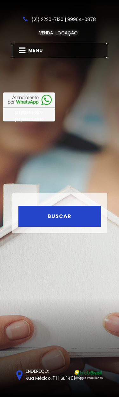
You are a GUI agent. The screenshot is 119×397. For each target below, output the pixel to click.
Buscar (59, 216)
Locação (67, 33)
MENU (31, 50)
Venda (46, 33)
